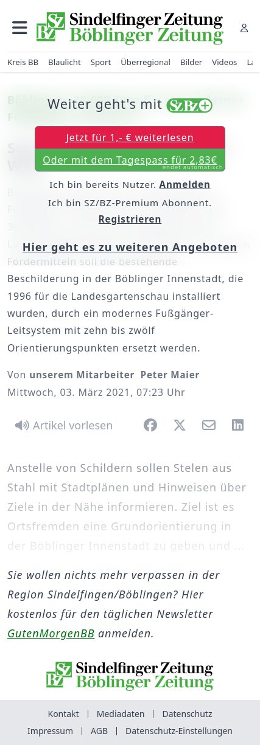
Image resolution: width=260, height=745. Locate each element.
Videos (224, 62)
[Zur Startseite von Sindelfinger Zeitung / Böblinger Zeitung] (130, 28)
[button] (19, 27)
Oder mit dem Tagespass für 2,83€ (133, 162)
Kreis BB (22, 62)
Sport (101, 62)
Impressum (50, 730)
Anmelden (185, 184)
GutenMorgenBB (50, 633)
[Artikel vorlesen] (61, 425)
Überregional (145, 62)
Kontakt (63, 713)
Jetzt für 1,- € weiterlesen (130, 137)
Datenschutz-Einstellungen (179, 730)
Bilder (191, 62)
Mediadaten (121, 713)
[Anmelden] (244, 27)
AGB (99, 730)
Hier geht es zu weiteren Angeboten (130, 247)
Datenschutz (187, 713)
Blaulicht (64, 62)
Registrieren (130, 219)
